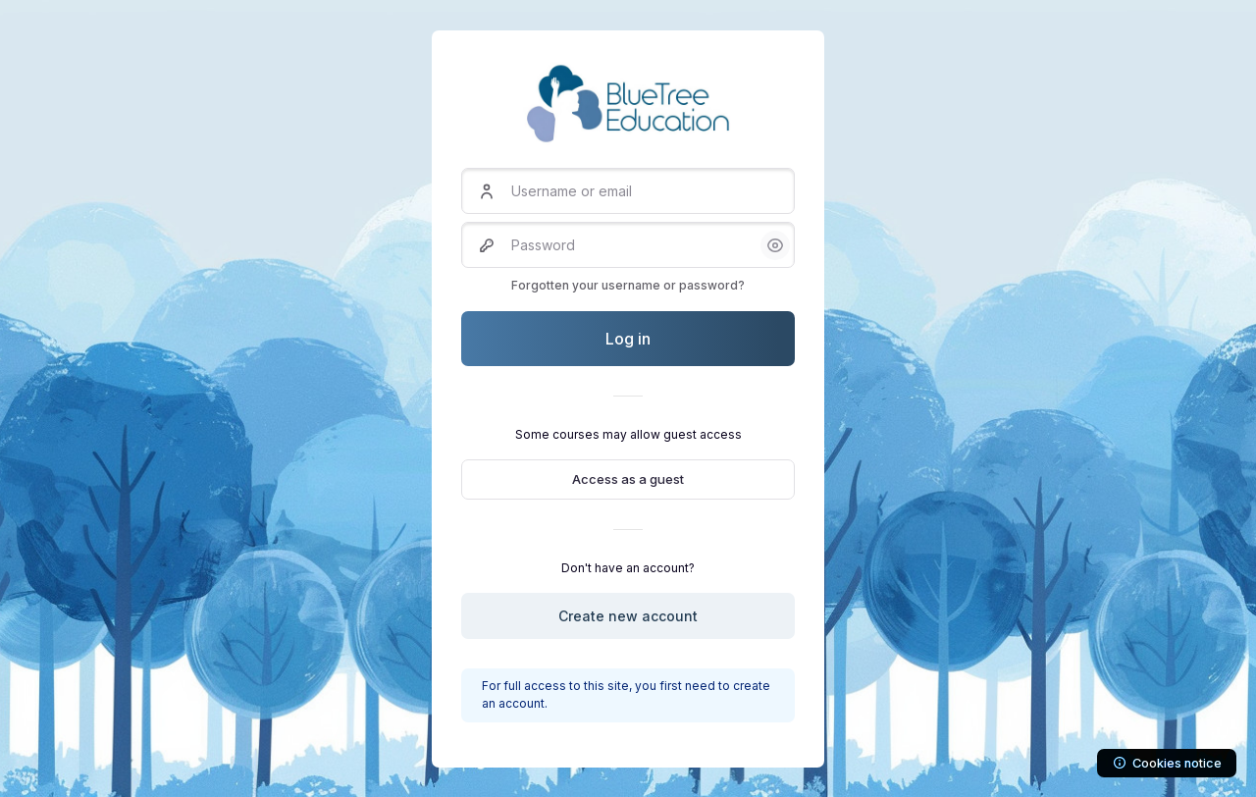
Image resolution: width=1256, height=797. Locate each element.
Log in (628, 338)
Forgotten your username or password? (628, 285)
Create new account (628, 616)
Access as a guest (628, 479)
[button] (775, 245)
